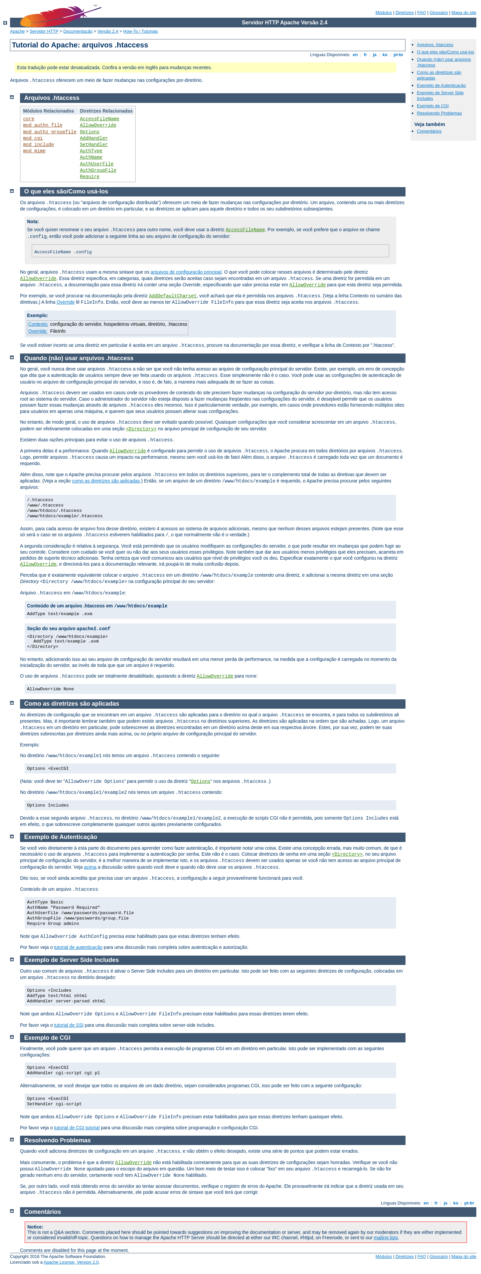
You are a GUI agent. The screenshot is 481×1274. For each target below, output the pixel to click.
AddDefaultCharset (173, 296)
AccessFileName (99, 119)
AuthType (91, 151)
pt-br (398, 54)
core (28, 119)
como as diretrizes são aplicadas (106, 480)
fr (365, 54)
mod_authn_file (42, 125)
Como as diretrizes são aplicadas (71, 703)
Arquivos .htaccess (435, 44)
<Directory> (141, 429)
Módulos (383, 12)
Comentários (429, 131)
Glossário (439, 12)
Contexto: (38, 324)
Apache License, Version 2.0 (71, 1262)
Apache (17, 31)
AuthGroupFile (98, 170)
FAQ (421, 12)
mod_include (38, 144)
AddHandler (94, 138)
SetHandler (94, 144)
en (355, 54)
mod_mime (34, 151)
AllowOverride (98, 125)
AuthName (91, 157)
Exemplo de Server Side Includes (71, 960)
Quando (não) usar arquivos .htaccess (79, 358)
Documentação (77, 31)
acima (90, 867)
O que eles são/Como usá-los (445, 51)
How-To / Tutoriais (140, 31)
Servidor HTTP (44, 31)
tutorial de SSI (69, 1025)
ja (375, 54)
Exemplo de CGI (433, 105)
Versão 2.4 (108, 31)
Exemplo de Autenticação (441, 85)
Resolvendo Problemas (439, 113)
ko (384, 54)
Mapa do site (464, 12)
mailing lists (386, 1237)
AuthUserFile (97, 164)
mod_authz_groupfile (49, 132)
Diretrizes (404, 12)
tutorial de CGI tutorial (77, 1127)
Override (66, 302)
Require (90, 176)
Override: (38, 331)
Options (90, 132)
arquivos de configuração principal (186, 272)
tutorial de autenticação (78, 947)
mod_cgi (33, 138)
